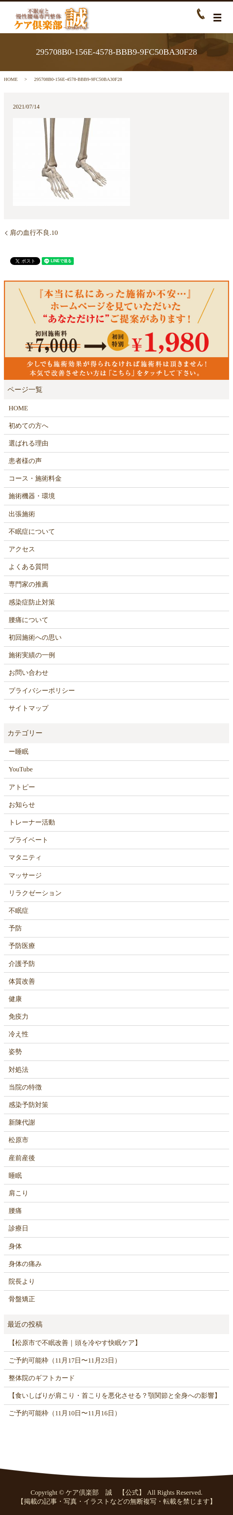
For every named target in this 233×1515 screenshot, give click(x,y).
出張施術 (22, 514)
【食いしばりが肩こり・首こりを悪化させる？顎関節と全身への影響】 (115, 1395)
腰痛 (15, 1211)
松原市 (18, 1140)
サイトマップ (28, 708)
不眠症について (32, 531)
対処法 (18, 1069)
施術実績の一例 (32, 655)
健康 (15, 999)
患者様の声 (25, 461)
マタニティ (25, 857)
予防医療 (22, 946)
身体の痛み (25, 1264)
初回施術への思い (35, 637)
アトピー (22, 787)
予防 (15, 928)
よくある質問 (28, 567)
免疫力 (18, 1016)
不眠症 (18, 910)
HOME (11, 79)
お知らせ (22, 804)
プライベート (28, 840)
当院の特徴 (25, 1087)
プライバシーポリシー (42, 690)
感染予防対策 (28, 1105)
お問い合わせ (28, 672)
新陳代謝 (22, 1122)
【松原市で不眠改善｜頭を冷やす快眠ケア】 (75, 1343)
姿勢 (15, 1051)
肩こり (18, 1193)
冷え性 (18, 1034)
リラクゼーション (35, 893)
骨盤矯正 (22, 1299)
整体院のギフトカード (42, 1378)
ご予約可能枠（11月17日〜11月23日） (65, 1360)
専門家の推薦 (28, 584)
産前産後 (22, 1158)
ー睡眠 (18, 751)
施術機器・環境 (32, 496)
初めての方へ (28, 425)
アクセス (22, 549)
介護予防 (22, 964)
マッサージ (25, 875)
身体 (15, 1246)
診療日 (18, 1228)
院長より (22, 1281)
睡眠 (15, 1175)
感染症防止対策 (32, 602)
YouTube (21, 769)
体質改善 (22, 981)
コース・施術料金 (35, 478)
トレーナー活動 (32, 822)
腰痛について (28, 620)
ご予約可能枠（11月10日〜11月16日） (65, 1413)
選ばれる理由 (28, 443)
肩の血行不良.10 (34, 232)
